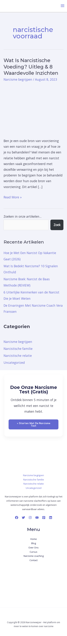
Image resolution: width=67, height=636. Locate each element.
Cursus (33, 551)
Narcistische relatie (18, 355)
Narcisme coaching (34, 556)
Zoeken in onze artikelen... (22, 216)
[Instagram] (30, 517)
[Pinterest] (43, 517)
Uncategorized (14, 362)
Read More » (13, 196)
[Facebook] (16, 517)
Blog (33, 543)
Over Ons (33, 547)
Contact (33, 560)
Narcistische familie (18, 348)
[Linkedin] (50, 517)
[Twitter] (23, 517)
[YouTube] (37, 517)
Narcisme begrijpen (18, 79)
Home (33, 539)
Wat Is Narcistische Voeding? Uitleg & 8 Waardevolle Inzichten (31, 66)
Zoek (57, 225)
